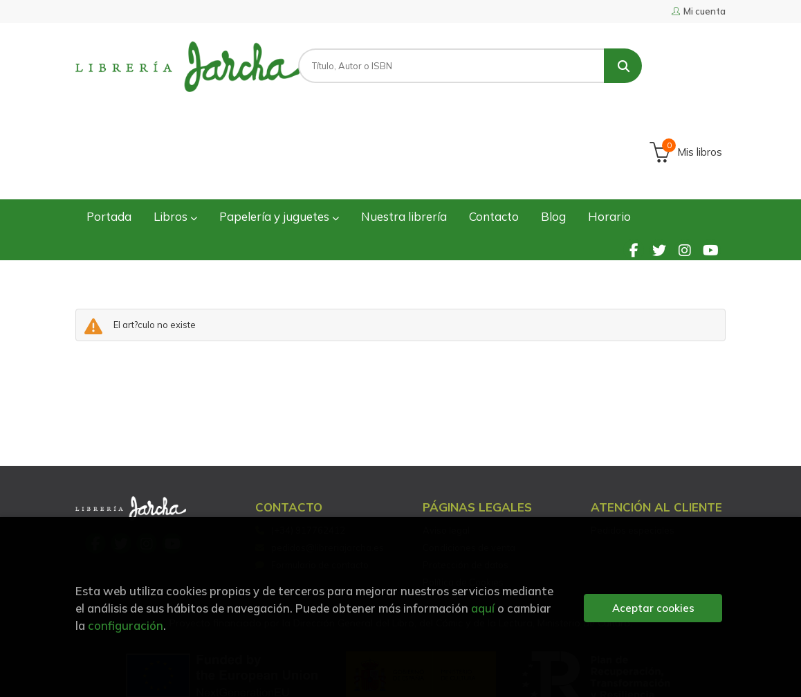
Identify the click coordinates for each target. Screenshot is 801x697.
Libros (175, 134)
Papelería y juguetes (279, 134)
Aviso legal (446, 447)
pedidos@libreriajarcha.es (319, 465)
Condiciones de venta (469, 465)
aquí (483, 608)
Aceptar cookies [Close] (653, 608)
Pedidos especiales (632, 447)
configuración (125, 625)
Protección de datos (465, 482)
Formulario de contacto (312, 482)
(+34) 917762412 (308, 447)
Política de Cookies (463, 499)
